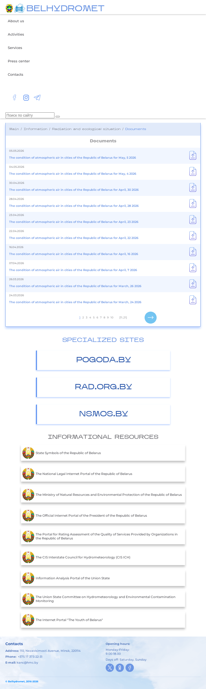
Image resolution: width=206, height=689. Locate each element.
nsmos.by (103, 414)
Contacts (15, 74)
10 (112, 317)
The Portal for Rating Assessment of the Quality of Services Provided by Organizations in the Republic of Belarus (100, 536)
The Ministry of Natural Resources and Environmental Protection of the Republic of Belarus (102, 494)
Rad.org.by (103, 387)
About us (16, 21)
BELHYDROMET (65, 9)
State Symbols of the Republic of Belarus (61, 452)
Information (35, 129)
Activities (16, 34)
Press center (19, 61)
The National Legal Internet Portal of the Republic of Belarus (77, 473)
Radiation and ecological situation (86, 129)
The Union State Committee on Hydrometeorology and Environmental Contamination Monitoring (98, 599)
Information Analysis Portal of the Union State (66, 578)
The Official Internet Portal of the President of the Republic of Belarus (84, 515)
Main (14, 129)
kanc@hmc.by (27, 662)
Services (15, 47)
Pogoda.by (103, 360)
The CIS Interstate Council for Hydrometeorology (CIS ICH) (76, 557)
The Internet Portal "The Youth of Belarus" (62, 619)
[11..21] (123, 317)
